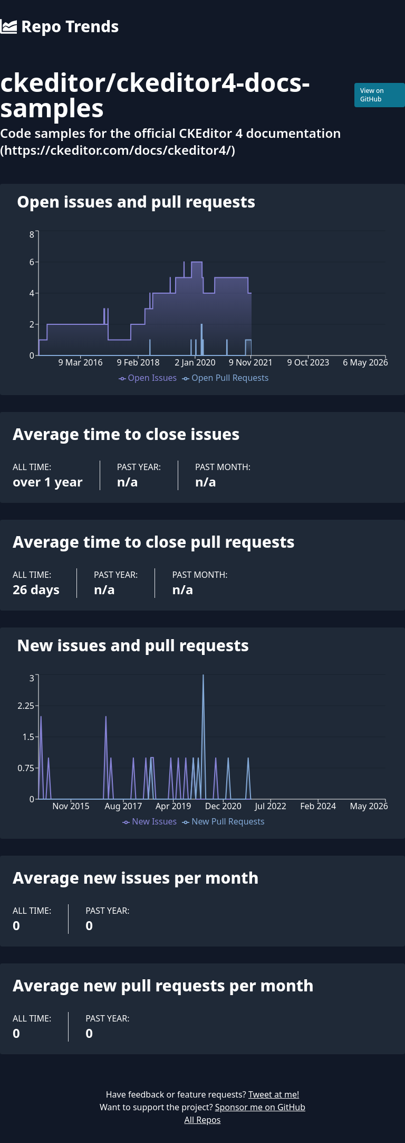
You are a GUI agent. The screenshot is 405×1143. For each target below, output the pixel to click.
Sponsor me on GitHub (260, 1107)
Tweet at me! (273, 1094)
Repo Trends (59, 26)
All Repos (203, 1120)
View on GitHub (372, 95)
